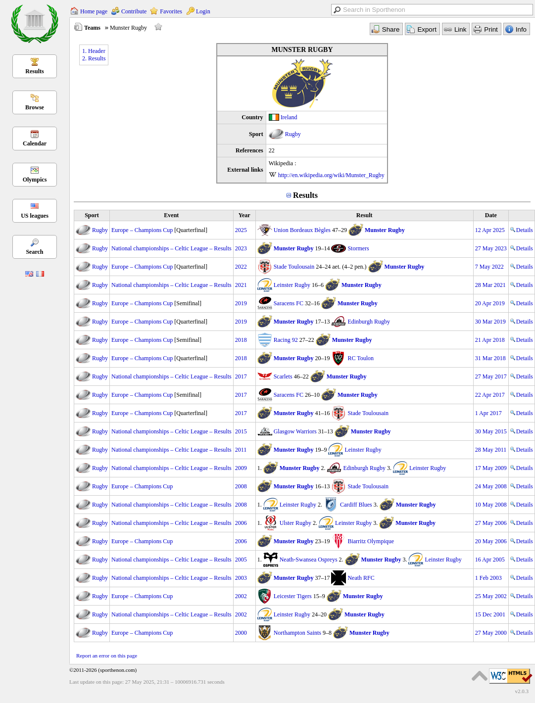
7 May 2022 (489, 266)
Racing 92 (286, 339)
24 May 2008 (491, 486)
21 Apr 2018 (490, 339)
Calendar (35, 143)
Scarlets (283, 376)
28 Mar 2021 (490, 284)
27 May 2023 (491, 248)
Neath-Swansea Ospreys (309, 559)
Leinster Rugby (292, 284)
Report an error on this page (106, 655)
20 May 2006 (491, 541)
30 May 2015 (491, 431)
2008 (241, 486)
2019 (241, 303)
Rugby (293, 134)
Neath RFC (360, 577)
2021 (241, 284)
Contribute (133, 11)
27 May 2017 (491, 376)
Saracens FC (288, 303)
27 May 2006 (491, 522)
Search (34, 251)
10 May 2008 (491, 504)
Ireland (289, 117)
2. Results (93, 58)
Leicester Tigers (293, 596)
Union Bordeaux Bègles (302, 230)
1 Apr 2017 (488, 413)
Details (521, 230)
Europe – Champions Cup (142, 230)
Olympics (35, 179)
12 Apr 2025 (490, 230)
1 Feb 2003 (488, 577)
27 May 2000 (491, 632)
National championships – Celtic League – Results (171, 248)
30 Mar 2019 (490, 321)
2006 (241, 522)
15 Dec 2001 (490, 614)
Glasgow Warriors (295, 431)
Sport (92, 215)
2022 (241, 266)
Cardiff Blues (356, 504)
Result (364, 215)
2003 (241, 577)
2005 (241, 559)
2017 (241, 376)
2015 (241, 431)
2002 (241, 596)
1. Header (93, 50)
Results (34, 71)
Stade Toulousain (294, 266)
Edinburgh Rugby (368, 321)
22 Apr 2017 (490, 394)
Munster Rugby (385, 230)
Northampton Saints (297, 632)
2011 (241, 449)
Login (203, 11)
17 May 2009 (491, 468)
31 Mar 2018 (490, 358)
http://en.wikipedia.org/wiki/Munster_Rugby (331, 175)
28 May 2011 (491, 449)
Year (244, 215)
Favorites (171, 11)
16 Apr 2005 (490, 559)
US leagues (35, 215)
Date (491, 215)
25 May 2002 (491, 596)
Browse (34, 107)
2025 (241, 230)
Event (171, 215)
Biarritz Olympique (370, 541)
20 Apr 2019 (490, 303)
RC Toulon (360, 358)
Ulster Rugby (295, 522)
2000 (241, 632)
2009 (241, 468)
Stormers (358, 248)
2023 (241, 248)
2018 (241, 339)
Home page (93, 11)
